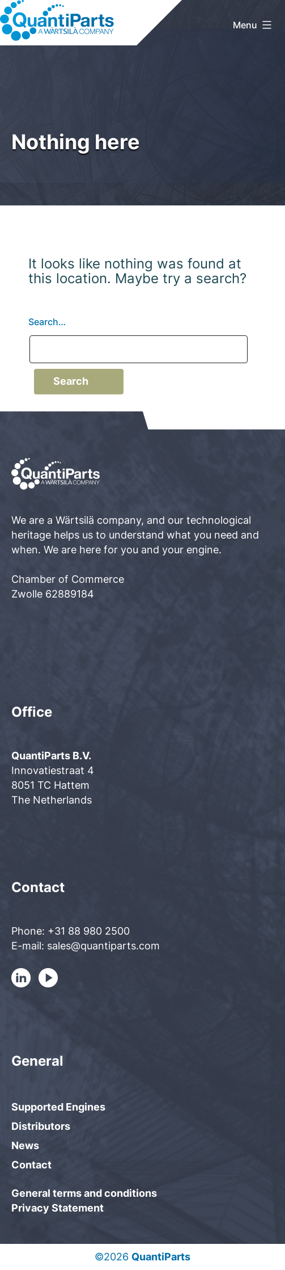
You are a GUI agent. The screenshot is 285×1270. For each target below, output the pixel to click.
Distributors (40, 1126)
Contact (31, 1165)
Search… (47, 321)
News (25, 1145)
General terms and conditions (84, 1193)
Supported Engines (58, 1107)
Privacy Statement (57, 1208)
